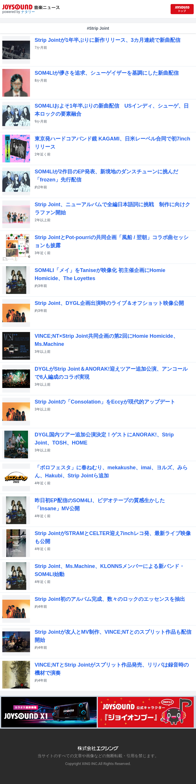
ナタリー (28, 12)
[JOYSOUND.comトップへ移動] (182, 9)
